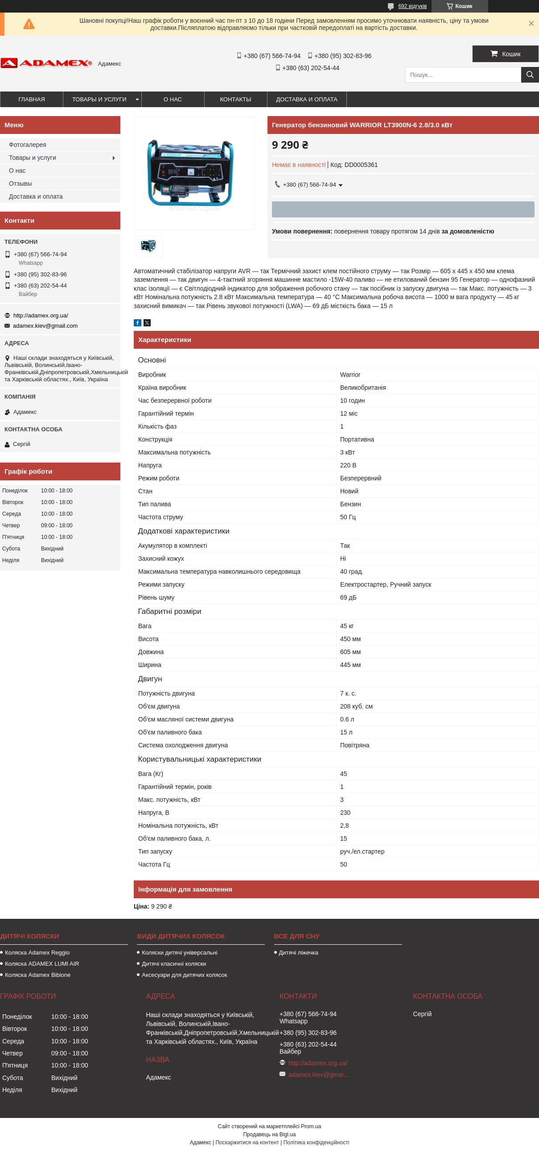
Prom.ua (311, 1126)
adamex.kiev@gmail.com (45, 325)
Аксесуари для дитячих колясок (184, 975)
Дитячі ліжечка (298, 952)
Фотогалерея (27, 144)
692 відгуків (412, 6)
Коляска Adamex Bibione (37, 975)
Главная (31, 99)
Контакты (235, 99)
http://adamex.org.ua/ (40, 315)
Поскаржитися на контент (247, 1142)
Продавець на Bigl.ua (269, 1134)
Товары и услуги (99, 99)
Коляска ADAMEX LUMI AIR (42, 963)
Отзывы (20, 183)
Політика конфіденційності (317, 1142)
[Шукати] (530, 75)
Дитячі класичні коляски (174, 963)
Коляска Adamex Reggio (37, 952)
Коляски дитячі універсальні (179, 952)
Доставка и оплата (306, 99)
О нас (173, 99)
